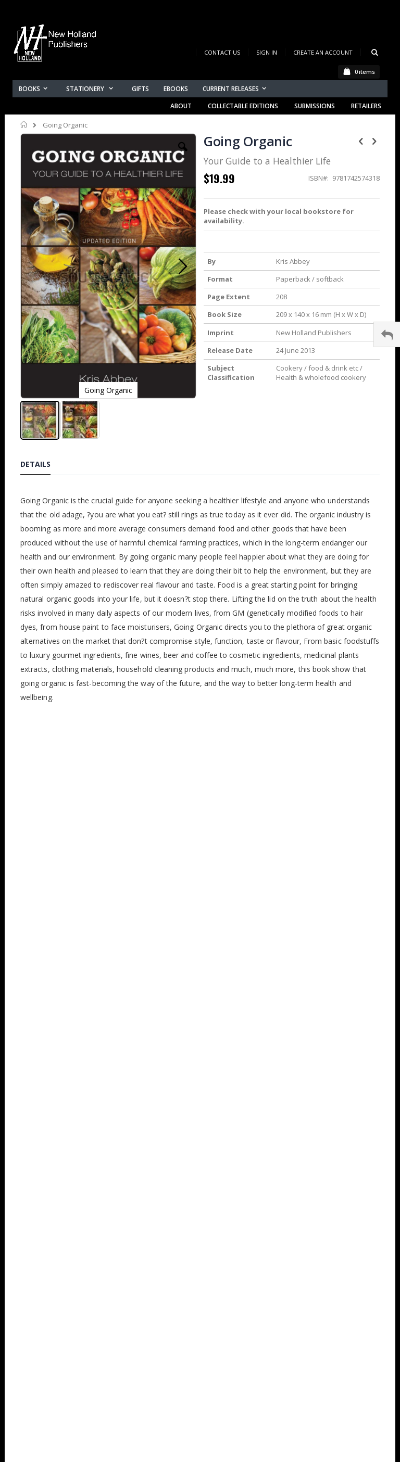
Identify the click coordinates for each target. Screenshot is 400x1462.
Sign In (266, 52)
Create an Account (323, 52)
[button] (183, 154)
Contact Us (222, 52)
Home (24, 124)
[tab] (43, 465)
